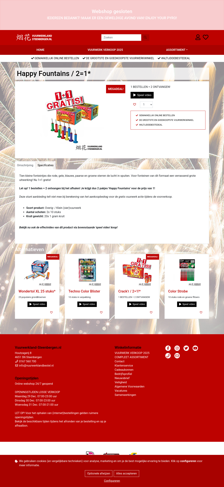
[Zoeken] (121, 37)
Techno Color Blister (84, 291)
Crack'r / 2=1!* (129, 291)
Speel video (142, 95)
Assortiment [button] (176, 50)
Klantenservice (124, 365)
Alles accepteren (126, 473)
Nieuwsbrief (122, 378)
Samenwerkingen (125, 395)
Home (40, 50)
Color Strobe (178, 291)
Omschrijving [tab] (25, 165)
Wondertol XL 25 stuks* (37, 291)
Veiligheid (121, 382)
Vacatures (121, 390)
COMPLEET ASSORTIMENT (131, 357)
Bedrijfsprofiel (123, 374)
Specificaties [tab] (46, 165)
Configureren (112, 480)
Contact (119, 361)
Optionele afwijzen (98, 473)
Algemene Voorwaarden (129, 386)
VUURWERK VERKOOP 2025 (105, 50)
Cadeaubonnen (124, 369)
